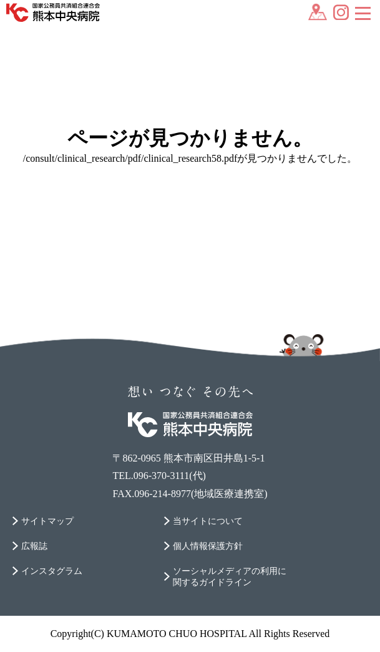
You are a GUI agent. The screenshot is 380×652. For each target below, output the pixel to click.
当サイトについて (208, 521)
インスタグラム (51, 571)
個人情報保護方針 (208, 546)
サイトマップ (47, 521)
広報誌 (34, 546)
